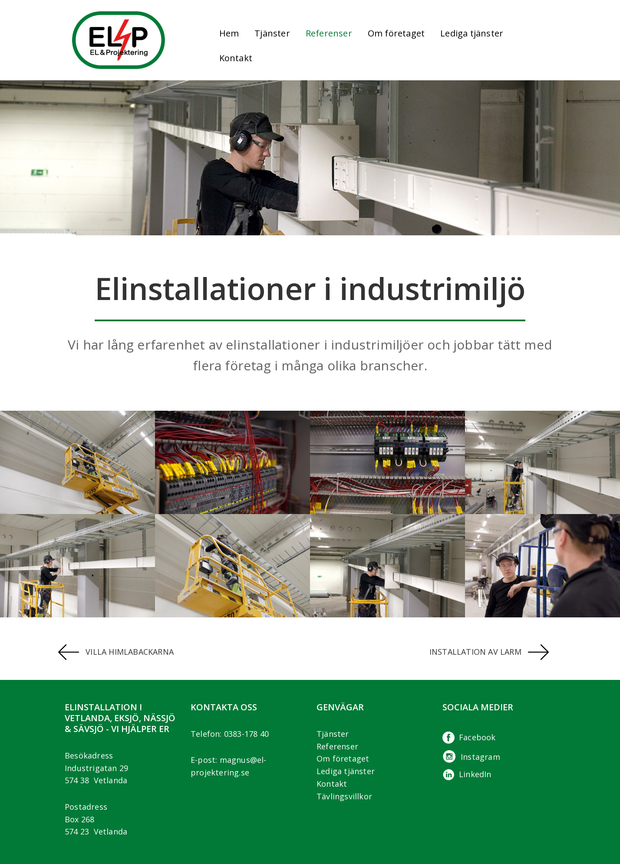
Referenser (329, 33)
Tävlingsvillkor (344, 796)
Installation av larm (489, 651)
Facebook (469, 737)
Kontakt (235, 58)
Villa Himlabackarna (116, 651)
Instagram (471, 757)
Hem (229, 33)
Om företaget (343, 758)
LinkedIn (466, 774)
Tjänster (333, 734)
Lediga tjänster (471, 33)
